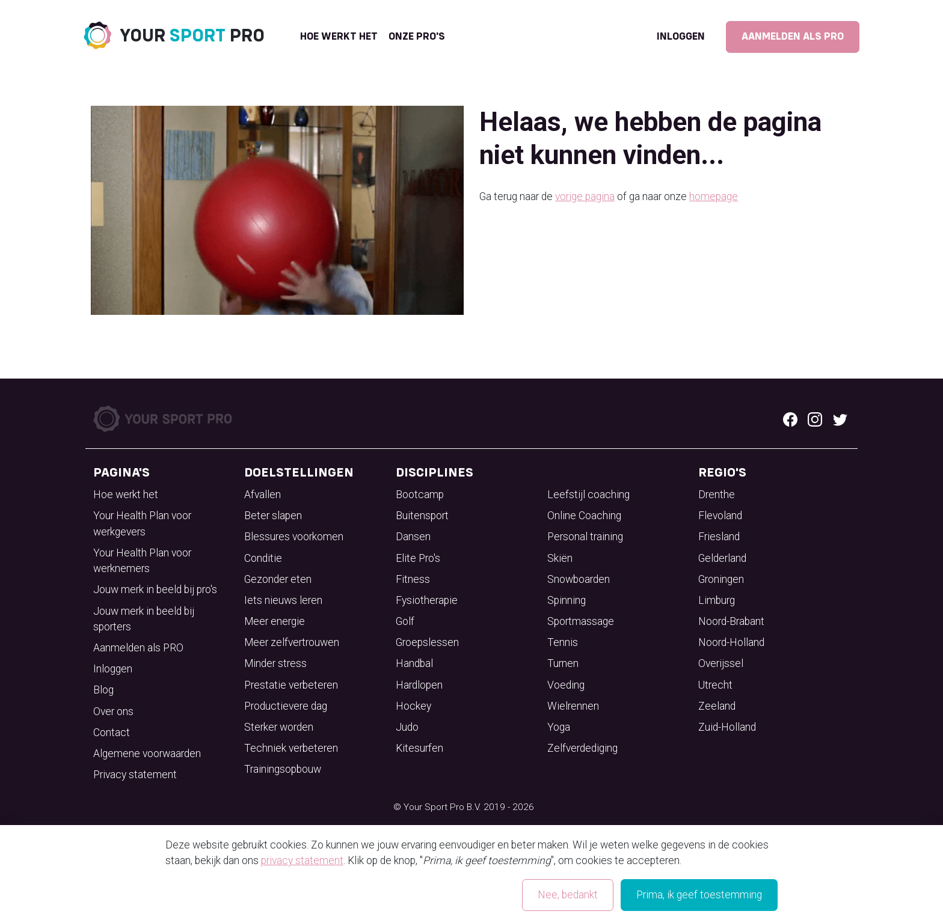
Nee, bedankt (568, 895)
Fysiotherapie (427, 600)
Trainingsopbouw (282, 769)
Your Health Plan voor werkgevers (142, 523)
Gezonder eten (278, 579)
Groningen (721, 579)
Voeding (566, 685)
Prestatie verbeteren (291, 685)
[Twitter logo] (840, 419)
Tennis (562, 642)
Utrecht (715, 685)
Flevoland (720, 516)
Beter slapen (273, 516)
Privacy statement (135, 775)
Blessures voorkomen (293, 537)
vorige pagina (585, 196)
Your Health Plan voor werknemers (142, 560)
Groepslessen (427, 642)
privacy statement (302, 860)
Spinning (566, 600)
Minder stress (275, 663)
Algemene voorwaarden (147, 754)
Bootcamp (420, 495)
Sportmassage (580, 621)
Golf (405, 621)
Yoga (558, 727)
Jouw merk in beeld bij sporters (143, 619)
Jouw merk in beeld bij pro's (155, 589)
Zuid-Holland (727, 727)
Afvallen (262, 495)
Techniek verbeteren (291, 748)
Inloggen (681, 36)
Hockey (413, 706)
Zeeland (717, 706)
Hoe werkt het (339, 36)
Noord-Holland (731, 642)
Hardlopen (419, 685)
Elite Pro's (418, 558)
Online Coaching (584, 516)
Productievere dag (285, 706)
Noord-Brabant (731, 621)
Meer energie (274, 621)
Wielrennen (573, 706)
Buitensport (422, 516)
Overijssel (720, 663)
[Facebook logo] (790, 419)
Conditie (263, 558)
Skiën (560, 558)
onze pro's (417, 36)
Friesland (719, 537)
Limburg (716, 600)
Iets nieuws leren (283, 600)
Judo (407, 727)
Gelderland (722, 558)
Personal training (585, 537)
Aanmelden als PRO (793, 36)
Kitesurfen (419, 748)
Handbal (414, 663)
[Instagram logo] (815, 419)
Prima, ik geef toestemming (699, 895)
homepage (713, 196)
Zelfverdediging (582, 748)
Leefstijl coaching (588, 495)
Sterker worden (278, 727)
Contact (111, 733)
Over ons (113, 711)
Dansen (413, 537)
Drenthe (716, 495)
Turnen (563, 663)
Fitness (413, 579)
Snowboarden (578, 579)
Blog (103, 690)
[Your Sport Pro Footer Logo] (164, 418)
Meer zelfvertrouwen (291, 642)
